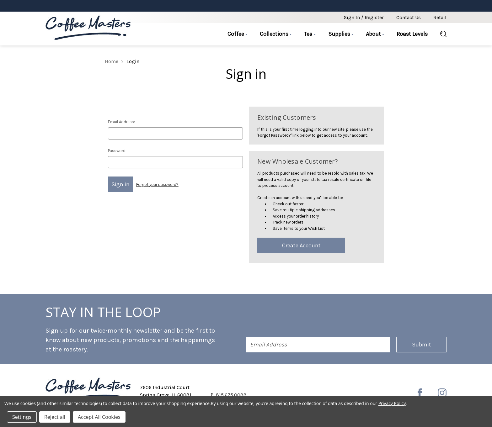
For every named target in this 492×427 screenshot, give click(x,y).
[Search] (440, 34)
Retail (440, 17)
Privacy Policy (392, 403)
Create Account (301, 245)
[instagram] (442, 392)
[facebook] (419, 392)
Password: (117, 150)
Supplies (340, 33)
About (375, 33)
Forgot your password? (157, 184)
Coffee (237, 33)
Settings (21, 417)
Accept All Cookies (99, 417)
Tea (310, 33)
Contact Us (408, 17)
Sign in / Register (364, 17)
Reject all (54, 417)
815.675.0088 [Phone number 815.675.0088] (231, 395)
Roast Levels (412, 33)
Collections (275, 33)
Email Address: (121, 121)
